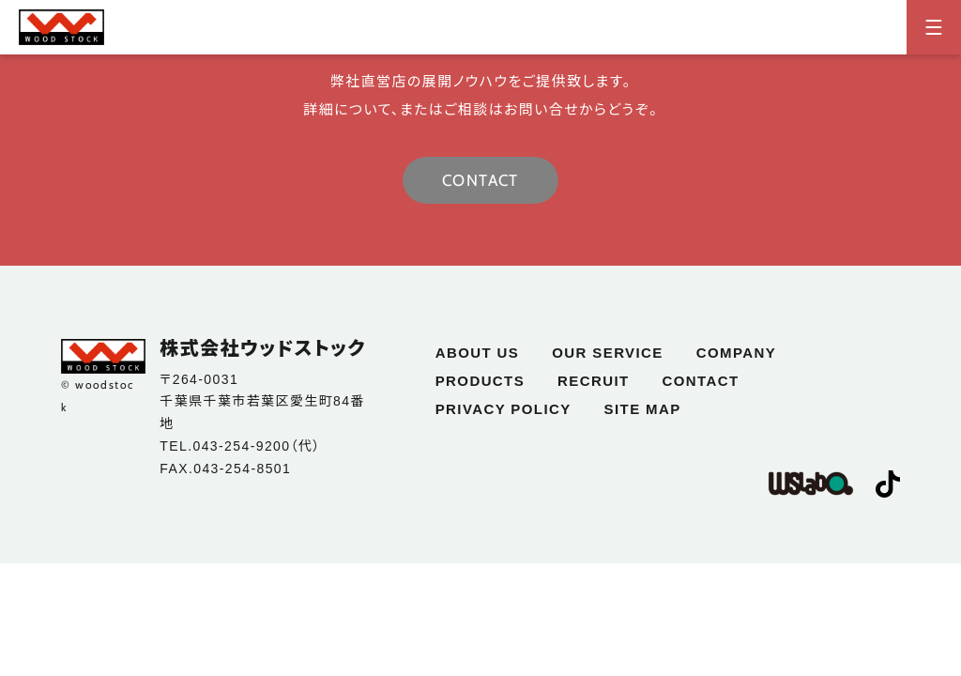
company (736, 353)
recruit (593, 381)
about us (477, 353)
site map (642, 409)
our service (607, 353)
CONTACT (480, 180)
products (480, 381)
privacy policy (503, 409)
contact (701, 381)
